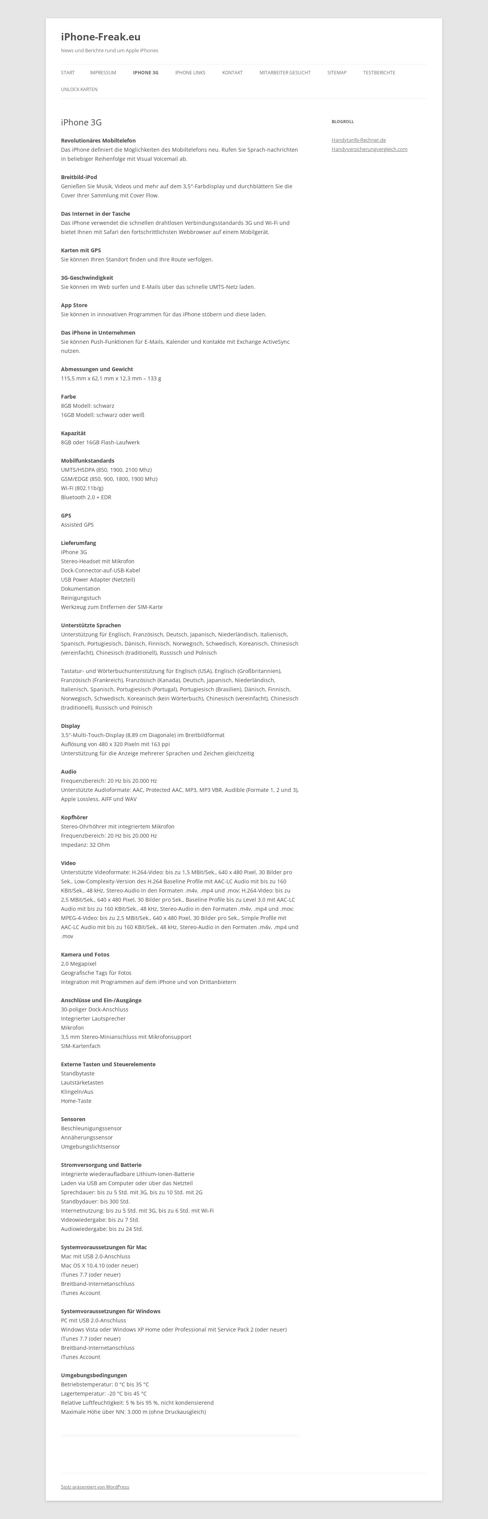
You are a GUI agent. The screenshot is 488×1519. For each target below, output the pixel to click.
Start (68, 72)
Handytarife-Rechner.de (359, 139)
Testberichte (379, 72)
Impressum (103, 72)
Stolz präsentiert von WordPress (95, 1487)
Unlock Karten (79, 89)
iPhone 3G (146, 72)
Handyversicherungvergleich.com (370, 149)
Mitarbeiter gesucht (285, 72)
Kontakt (232, 72)
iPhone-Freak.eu (101, 36)
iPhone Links (190, 72)
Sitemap (337, 72)
